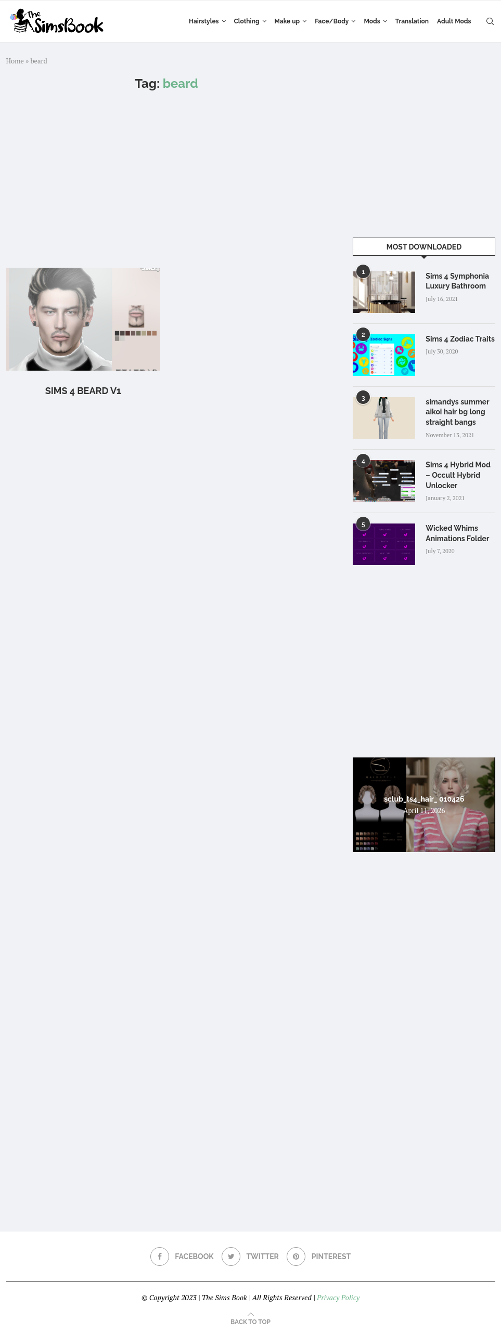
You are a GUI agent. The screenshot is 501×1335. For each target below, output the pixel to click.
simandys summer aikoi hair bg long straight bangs (457, 412)
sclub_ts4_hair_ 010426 (424, 798)
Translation (412, 21)
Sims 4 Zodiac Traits (460, 339)
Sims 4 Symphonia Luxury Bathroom (457, 281)
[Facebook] (182, 1256)
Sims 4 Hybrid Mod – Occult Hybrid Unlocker (458, 475)
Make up (287, 21)
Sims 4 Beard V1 (83, 390)
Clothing (247, 21)
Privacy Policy (338, 1297)
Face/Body (332, 21)
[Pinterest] (319, 1256)
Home (15, 61)
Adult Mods (454, 21)
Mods (372, 21)
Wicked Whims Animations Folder (457, 533)
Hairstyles (204, 21)
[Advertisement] (166, 179)
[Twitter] (250, 1256)
